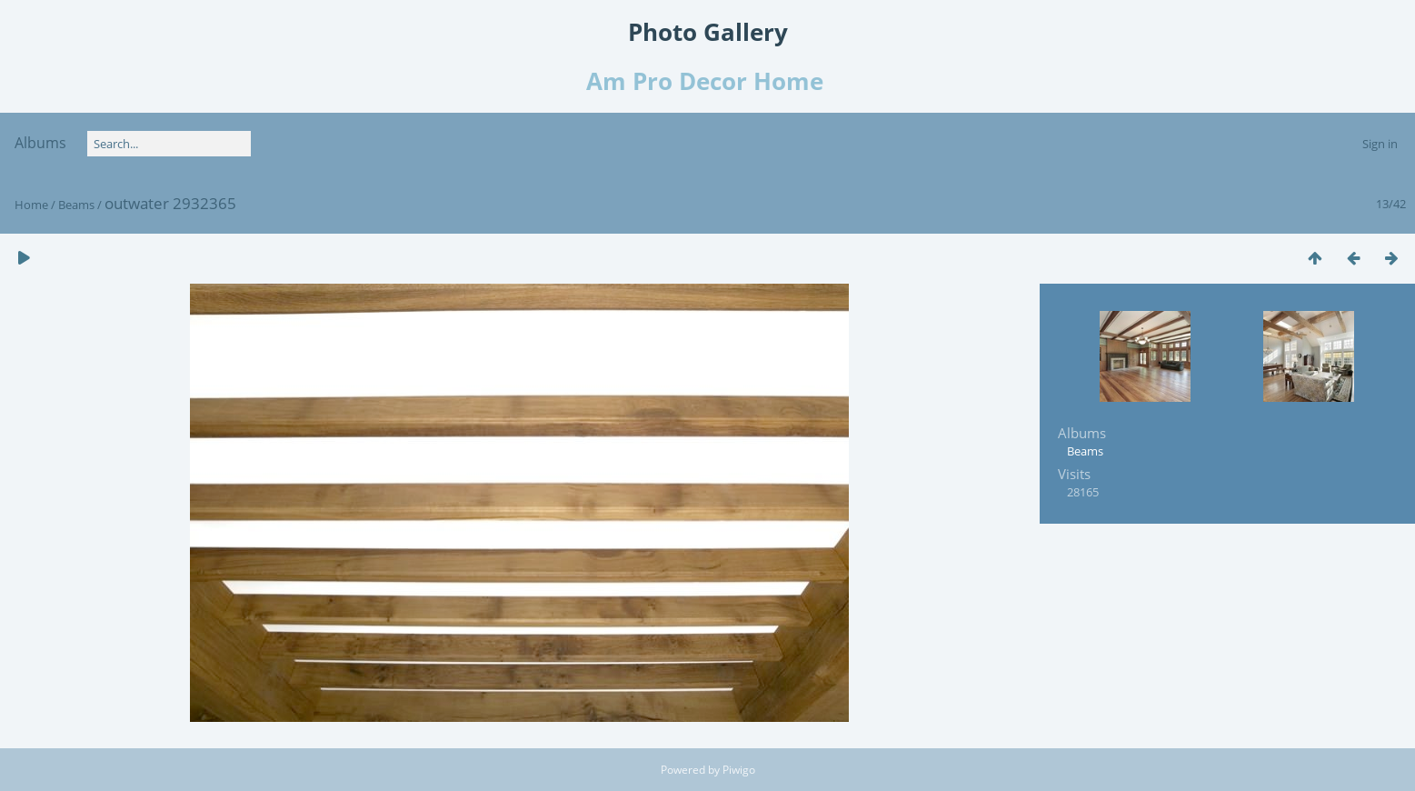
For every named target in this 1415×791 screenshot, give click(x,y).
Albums (40, 143)
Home (31, 204)
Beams (76, 204)
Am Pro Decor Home (708, 81)
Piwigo (738, 769)
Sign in (1380, 143)
